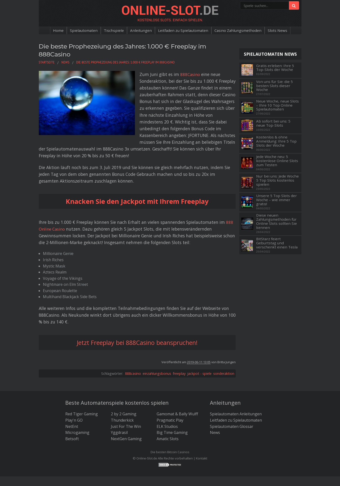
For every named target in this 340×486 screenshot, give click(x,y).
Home (55, 30)
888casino (133, 353)
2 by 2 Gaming (123, 393)
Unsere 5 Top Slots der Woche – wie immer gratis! (276, 200)
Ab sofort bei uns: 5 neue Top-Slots (273, 123)
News (215, 412)
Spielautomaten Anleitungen (236, 393)
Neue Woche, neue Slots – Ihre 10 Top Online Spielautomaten (277, 105)
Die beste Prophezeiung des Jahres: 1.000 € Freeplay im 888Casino (130, 50)
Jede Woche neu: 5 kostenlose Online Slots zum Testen (277, 161)
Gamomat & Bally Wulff (177, 393)
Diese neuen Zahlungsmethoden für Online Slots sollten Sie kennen (276, 221)
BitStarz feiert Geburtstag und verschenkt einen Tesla (277, 243)
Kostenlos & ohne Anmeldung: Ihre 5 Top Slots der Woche (276, 141)
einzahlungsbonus (157, 353)
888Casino (160, 74)
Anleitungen (139, 30)
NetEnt (71, 406)
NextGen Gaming (126, 418)
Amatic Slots (168, 418)
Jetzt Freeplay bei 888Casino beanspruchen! (137, 322)
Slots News (280, 30)
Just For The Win (126, 406)
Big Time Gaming (172, 412)
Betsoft (72, 418)
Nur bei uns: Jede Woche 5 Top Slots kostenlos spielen (277, 180)
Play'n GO (74, 400)
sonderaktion (223, 353)
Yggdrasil (119, 412)
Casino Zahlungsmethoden (239, 30)
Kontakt (201, 438)
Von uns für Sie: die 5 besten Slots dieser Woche (274, 86)
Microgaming (77, 412)
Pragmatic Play (170, 400)
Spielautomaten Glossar (231, 406)
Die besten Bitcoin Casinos (170, 432)
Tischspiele (112, 30)
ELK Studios (167, 406)
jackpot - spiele (199, 353)
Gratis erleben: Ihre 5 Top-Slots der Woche (275, 68)
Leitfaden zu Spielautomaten (183, 30)
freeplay (179, 353)
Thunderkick (122, 400)
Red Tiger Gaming (81, 393)
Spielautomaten (81, 30)
